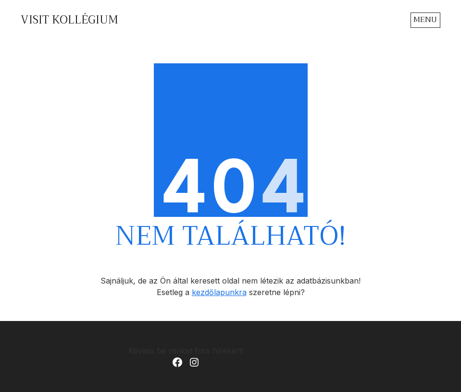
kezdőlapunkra (219, 292)
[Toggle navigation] (425, 19)
